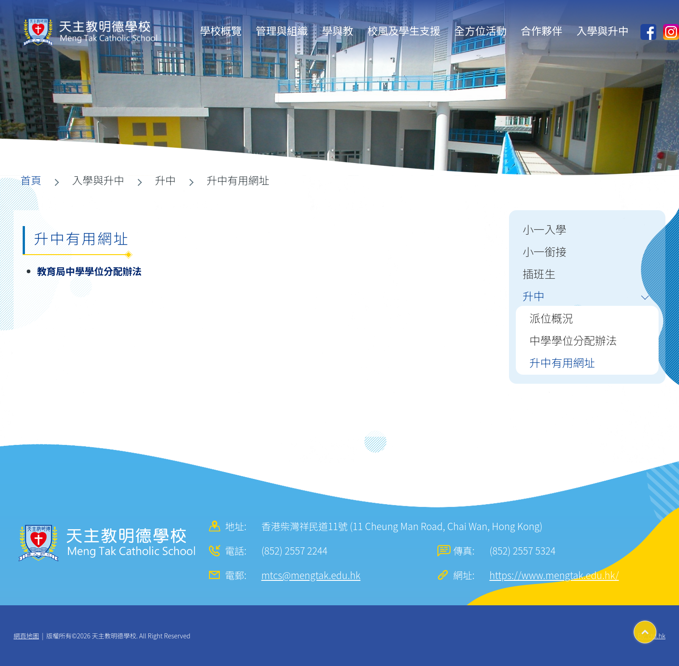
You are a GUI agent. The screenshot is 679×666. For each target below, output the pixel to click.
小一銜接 (545, 251)
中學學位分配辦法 (573, 340)
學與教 (337, 30)
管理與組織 (282, 30)
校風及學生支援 (403, 30)
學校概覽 (221, 30)
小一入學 (545, 229)
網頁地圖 (26, 635)
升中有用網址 (562, 362)
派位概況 (551, 318)
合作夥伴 (542, 30)
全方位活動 (481, 30)
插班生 (539, 273)
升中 (533, 296)
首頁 (30, 180)
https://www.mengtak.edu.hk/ (554, 575)
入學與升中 (603, 30)
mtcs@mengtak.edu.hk (310, 575)
